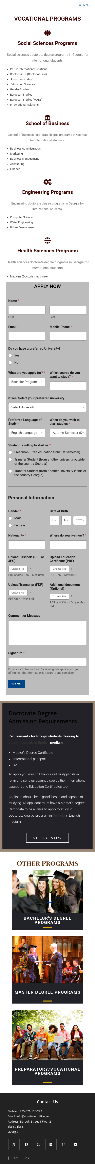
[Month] (66, 520)
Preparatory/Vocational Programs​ (47, 1071)
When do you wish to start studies (65, 422)
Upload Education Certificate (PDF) (62, 559)
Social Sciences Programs (47, 43)
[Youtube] (75, 1144)
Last (52, 317)
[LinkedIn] (51, 1144)
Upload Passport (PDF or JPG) (26, 559)
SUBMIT (16, 683)
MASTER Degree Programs (48, 992)
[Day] (54, 520)
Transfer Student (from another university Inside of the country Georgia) (50, 473)
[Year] (80, 520)
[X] (14, 1144)
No (16, 362)
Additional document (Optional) (65, 586)
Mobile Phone (61, 327)
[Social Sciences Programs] (47, 33)
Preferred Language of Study (25, 422)
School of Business (47, 123)
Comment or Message (24, 616)
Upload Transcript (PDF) (25, 585)
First (11, 317)
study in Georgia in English (28, 742)
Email (13, 327)
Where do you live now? (68, 535)
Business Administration (25, 148)
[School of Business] (47, 117)
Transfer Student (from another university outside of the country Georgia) (49, 462)
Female (19, 525)
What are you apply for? (26, 373)
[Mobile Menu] (84, 5)
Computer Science (21, 217)
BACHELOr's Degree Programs (48, 920)
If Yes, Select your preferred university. (36, 398)
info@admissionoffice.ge (32, 1116)
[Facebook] (26, 1144)
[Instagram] (38, 1144)
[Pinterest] (63, 1144)
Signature (16, 653)
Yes (16, 355)
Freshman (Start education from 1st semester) (47, 452)
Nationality (17, 535)
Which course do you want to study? (65, 375)
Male (17, 518)
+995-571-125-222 (30, 1111)
